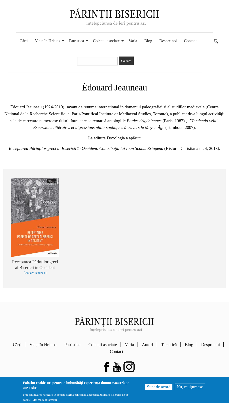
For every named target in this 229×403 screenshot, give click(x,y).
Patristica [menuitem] (76, 41)
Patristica (72, 344)
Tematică (169, 344)
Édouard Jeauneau (35, 273)
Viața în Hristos (43, 344)
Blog (189, 344)
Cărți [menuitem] (24, 41)
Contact (116, 351)
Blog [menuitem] (148, 41)
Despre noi (210, 344)
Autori (147, 344)
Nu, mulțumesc (190, 386)
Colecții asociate (102, 344)
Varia (129, 344)
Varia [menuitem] (133, 41)
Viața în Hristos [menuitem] (47, 41)
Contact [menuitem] (190, 41)
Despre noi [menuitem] (168, 41)
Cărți (17, 344)
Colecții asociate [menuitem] (106, 41)
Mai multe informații (44, 399)
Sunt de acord (159, 386)
